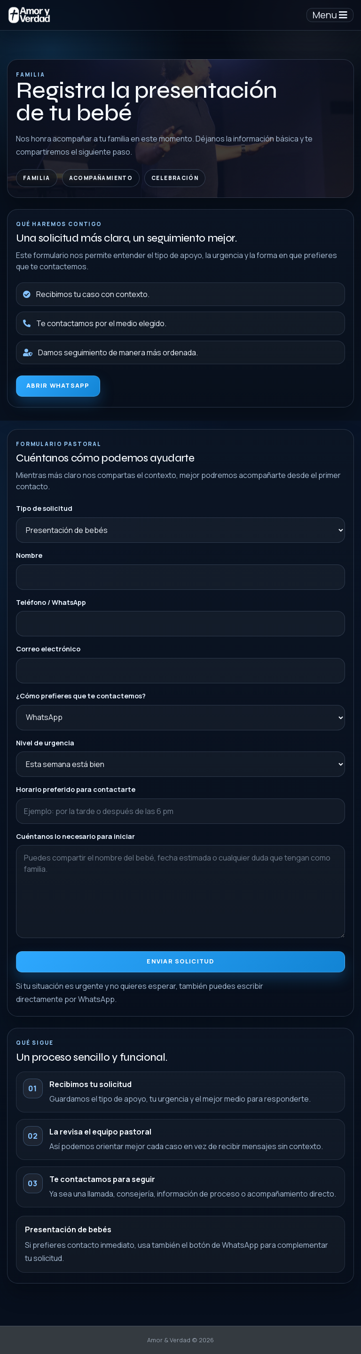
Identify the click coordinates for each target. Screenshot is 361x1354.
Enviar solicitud (180, 963)
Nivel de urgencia (45, 744)
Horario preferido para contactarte (76, 791)
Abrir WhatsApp (58, 386)
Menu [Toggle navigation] (330, 14)
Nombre (29, 557)
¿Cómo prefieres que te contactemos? (81, 697)
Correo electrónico (48, 650)
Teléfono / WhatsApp (51, 604)
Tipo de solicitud (44, 510)
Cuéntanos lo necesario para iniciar (75, 837)
